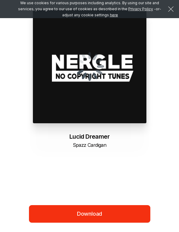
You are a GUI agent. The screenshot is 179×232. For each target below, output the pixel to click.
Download (89, 214)
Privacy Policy (140, 9)
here (114, 15)
